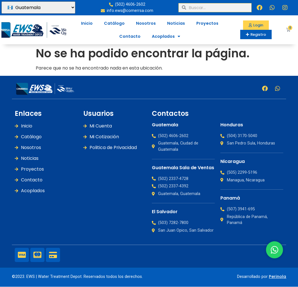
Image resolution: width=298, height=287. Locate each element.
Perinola (277, 276)
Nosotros (146, 23)
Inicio (87, 23)
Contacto (130, 36)
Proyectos (207, 23)
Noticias (176, 23)
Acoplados (166, 36)
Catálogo (114, 23)
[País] (38, 7)
